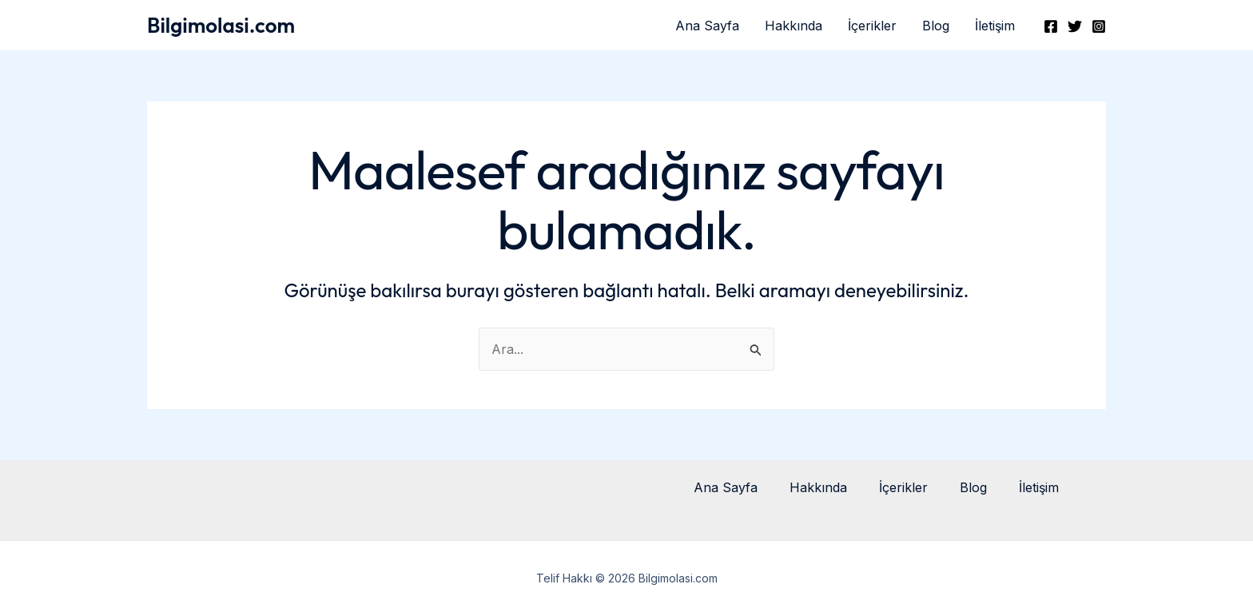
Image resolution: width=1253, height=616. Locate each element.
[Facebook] (1051, 26)
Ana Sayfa (707, 26)
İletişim (995, 26)
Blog (935, 26)
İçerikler (872, 26)
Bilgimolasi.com (221, 25)
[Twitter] (1075, 26)
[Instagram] (1099, 26)
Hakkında (793, 26)
